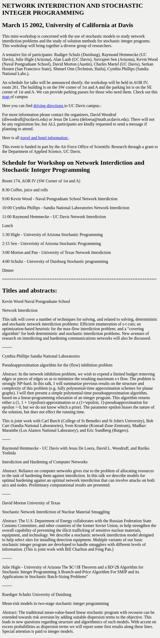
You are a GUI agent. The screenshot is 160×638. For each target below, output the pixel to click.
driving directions (48, 105)
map (6, 96)
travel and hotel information (45, 137)
